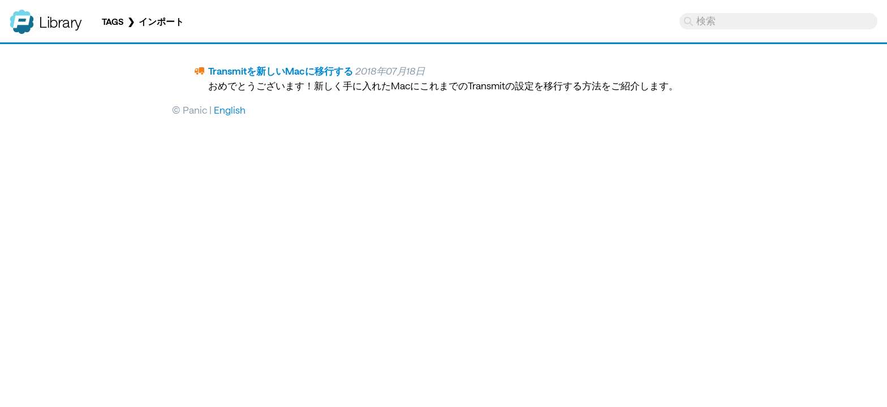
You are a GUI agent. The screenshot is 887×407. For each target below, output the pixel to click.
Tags (112, 21)
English (230, 109)
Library (60, 22)
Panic (22, 17)
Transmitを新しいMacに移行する (280, 70)
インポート (161, 21)
